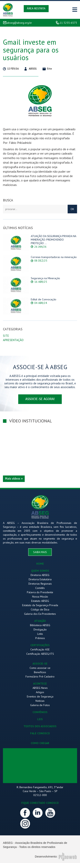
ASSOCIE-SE (40, 663)
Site (6, 336)
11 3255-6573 (68, 22)
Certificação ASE (40, 649)
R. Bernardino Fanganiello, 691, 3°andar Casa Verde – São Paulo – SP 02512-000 (40, 791)
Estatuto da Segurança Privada (40, 605)
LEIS (40, 719)
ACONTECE (40, 683)
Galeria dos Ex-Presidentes (40, 614)
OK (72, 209)
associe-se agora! (40, 399)
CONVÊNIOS (40, 712)
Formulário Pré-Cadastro (40, 676)
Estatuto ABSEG (40, 601)
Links (40, 634)
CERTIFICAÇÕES (40, 645)
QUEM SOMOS (40, 570)
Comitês (40, 588)
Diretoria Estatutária (40, 579)
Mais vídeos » (14, 479)
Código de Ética (40, 609)
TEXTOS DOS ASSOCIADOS (40, 726)
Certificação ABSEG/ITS (40, 654)
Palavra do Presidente (40, 592)
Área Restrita (36, 8)
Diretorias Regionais (40, 583)
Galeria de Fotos (40, 705)
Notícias (40, 701)
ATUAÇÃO (40, 621)
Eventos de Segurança (40, 696)
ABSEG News (40, 688)
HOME (40, 563)
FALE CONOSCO (40, 733)
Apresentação (13, 340)
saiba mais (40, 552)
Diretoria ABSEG (40, 575)
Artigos (40, 692)
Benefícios (40, 672)
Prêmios (40, 638)
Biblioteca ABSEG (40, 625)
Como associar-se (40, 668)
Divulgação (40, 629)
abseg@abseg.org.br (19, 22)
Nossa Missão (40, 596)
